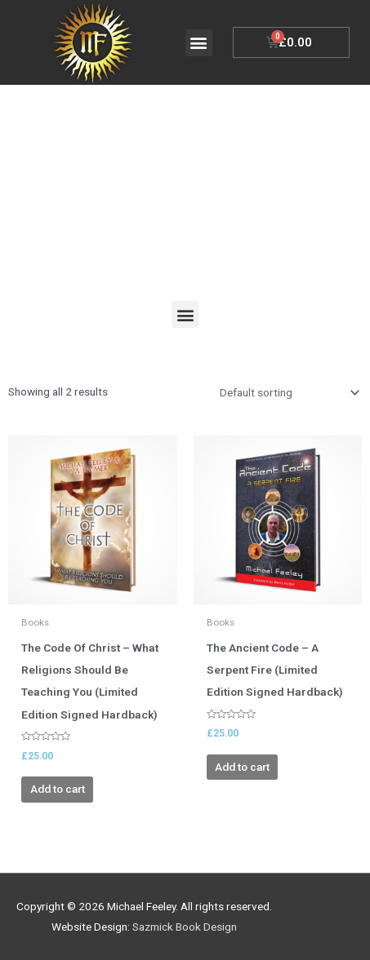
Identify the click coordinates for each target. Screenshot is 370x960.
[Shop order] (286, 392)
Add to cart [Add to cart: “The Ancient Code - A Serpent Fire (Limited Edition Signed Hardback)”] (242, 766)
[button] (198, 42)
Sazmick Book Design (184, 926)
